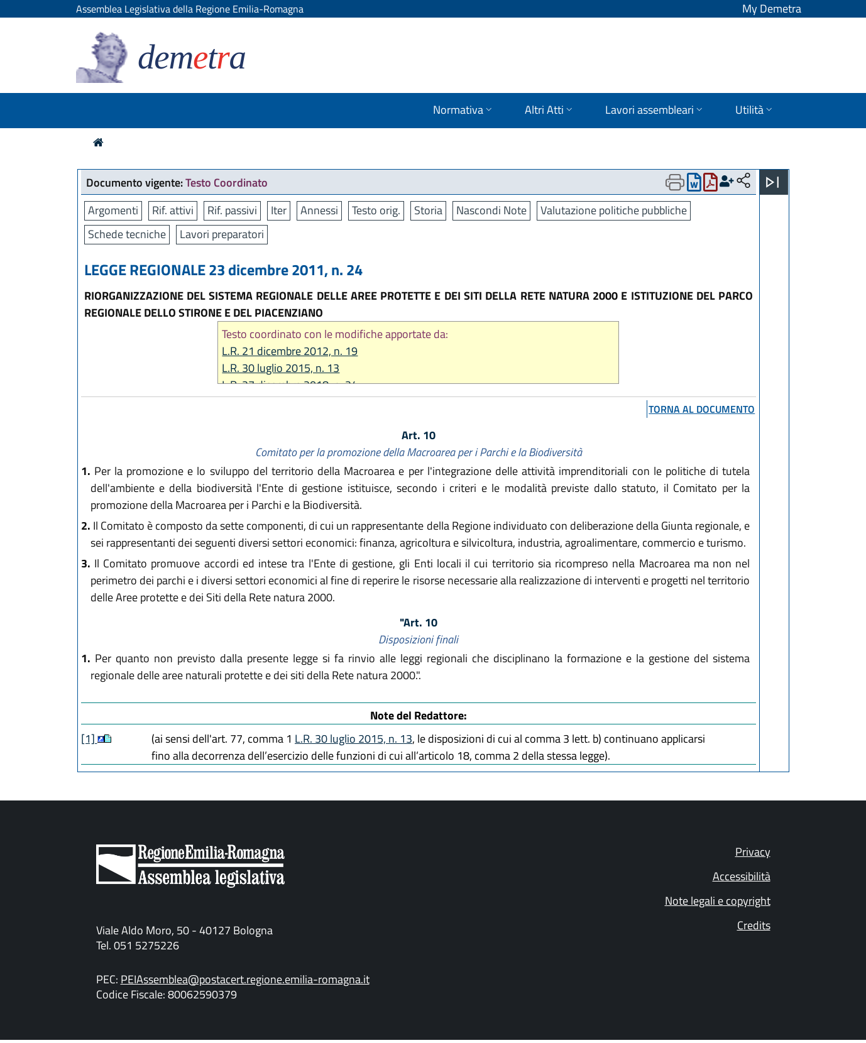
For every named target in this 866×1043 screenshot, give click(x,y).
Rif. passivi (232, 210)
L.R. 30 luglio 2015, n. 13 (280, 367)
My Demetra (771, 8)
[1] (89, 738)
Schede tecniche (127, 234)
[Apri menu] (772, 182)
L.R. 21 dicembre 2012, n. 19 (290, 350)
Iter (279, 210)
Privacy (752, 851)
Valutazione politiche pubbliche (613, 210)
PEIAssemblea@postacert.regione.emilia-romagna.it (245, 979)
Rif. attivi (173, 210)
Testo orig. (376, 210)
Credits (753, 925)
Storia (428, 210)
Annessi (319, 210)
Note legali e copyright (717, 900)
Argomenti (113, 210)
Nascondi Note (491, 210)
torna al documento (702, 409)
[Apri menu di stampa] (675, 182)
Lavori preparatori (222, 234)
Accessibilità (741, 876)
